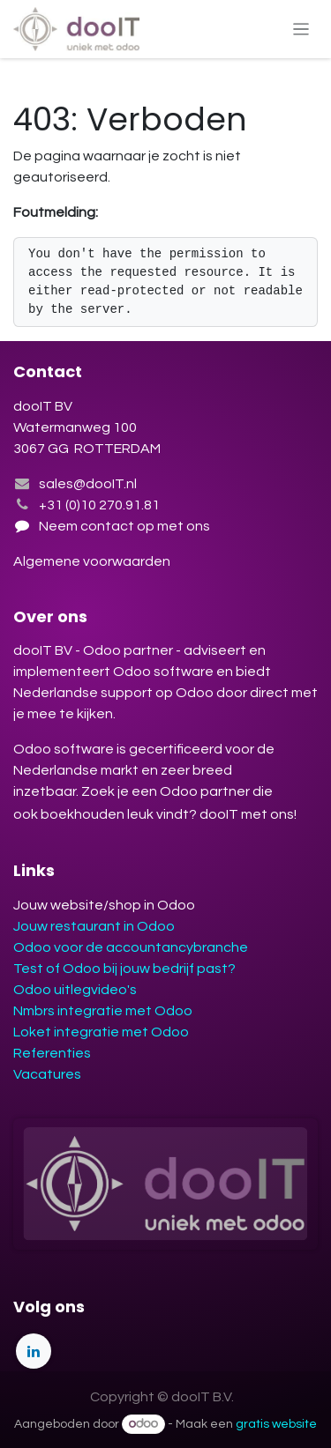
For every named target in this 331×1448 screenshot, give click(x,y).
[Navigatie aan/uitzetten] (301, 29)
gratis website (276, 1424)
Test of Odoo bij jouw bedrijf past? (124, 969)
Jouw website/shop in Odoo (104, 905)
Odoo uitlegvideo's (75, 990)
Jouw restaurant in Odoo (94, 926)
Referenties (52, 1053)
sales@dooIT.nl (88, 484)
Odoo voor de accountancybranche (130, 947)
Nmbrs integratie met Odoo (102, 1011)
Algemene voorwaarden (93, 561)
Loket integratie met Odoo (101, 1032)
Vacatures (47, 1074)
